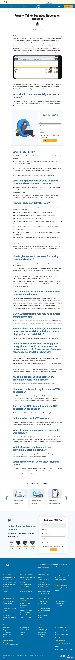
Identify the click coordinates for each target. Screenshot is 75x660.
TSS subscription (29, 383)
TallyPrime (49, 2)
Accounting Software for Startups (61, 589)
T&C (59, 135)
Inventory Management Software (9, 619)
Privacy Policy (44, 137)
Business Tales (7, 634)
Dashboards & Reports (44, 584)
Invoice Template (25, 612)
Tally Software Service (9, 577)
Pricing (11, 6)
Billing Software (7, 603)
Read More (47, 567)
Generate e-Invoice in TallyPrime (43, 616)
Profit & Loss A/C (25, 437)
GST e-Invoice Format (60, 601)
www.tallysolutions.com (50, 101)
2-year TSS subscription (29, 422)
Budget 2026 (58, 606)
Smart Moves (6, 627)
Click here (45, 371)
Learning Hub (7, 632)
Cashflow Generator (25, 617)
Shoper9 (5, 591)
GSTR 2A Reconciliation (44, 608)
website (47, 195)
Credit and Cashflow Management (43, 581)
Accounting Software (9, 601)
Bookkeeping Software (9, 606)
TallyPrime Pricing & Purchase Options (25, 588)
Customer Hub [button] (26, 6)
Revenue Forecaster (25, 605)
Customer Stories (25, 630)
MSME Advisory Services (44, 630)
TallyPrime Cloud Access (9, 582)
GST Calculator (24, 608)
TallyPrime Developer (9, 584)
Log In (59, 6)
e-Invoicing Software (9, 613)
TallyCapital (55, 2)
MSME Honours (24, 627)
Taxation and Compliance (61, 582)
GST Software (7, 615)
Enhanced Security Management (43, 588)
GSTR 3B (40, 613)
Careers (22, 632)
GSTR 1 (39, 606)
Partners (40, 627)
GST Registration (42, 601)
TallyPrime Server (8, 580)
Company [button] (13, 2)
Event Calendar (7, 637)
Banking (40, 577)
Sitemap (22, 634)
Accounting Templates (26, 610)
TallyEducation (62, 2)
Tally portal (23, 212)
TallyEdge (70, 2)
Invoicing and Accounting (62, 575)
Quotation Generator (26, 615)
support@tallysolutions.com (10, 644)
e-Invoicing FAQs (59, 603)
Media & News (41, 637)
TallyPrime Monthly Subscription (25, 581)
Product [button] (5, 6)
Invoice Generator (25, 603)
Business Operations (43, 593)
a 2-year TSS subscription (25, 400)
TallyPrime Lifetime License (27, 584)
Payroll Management (60, 579)
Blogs (4, 630)
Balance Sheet (16, 437)
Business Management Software (9, 609)
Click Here (33, 474)
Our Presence (41, 634)
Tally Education (42, 632)
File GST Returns (42, 603)
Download (68, 6)
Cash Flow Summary (36, 437)
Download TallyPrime (26, 591)
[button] (54, 6)
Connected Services (60, 577)
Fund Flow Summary (48, 437)
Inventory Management (44, 591)
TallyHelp (5, 643)
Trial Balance (19, 439)
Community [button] (18, 6)
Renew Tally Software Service (28, 577)
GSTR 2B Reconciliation (44, 610)
